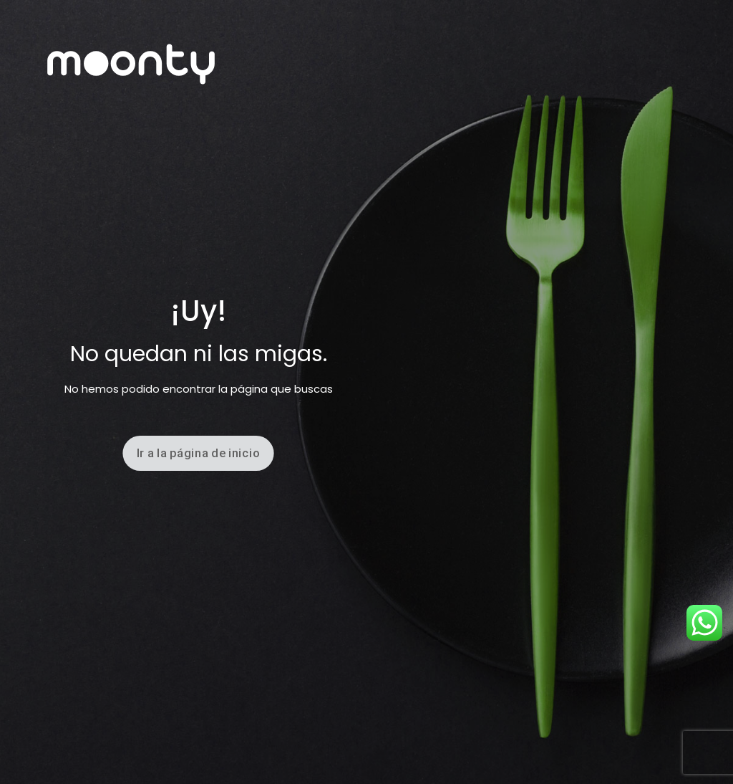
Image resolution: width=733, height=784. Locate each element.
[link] (131, 64)
